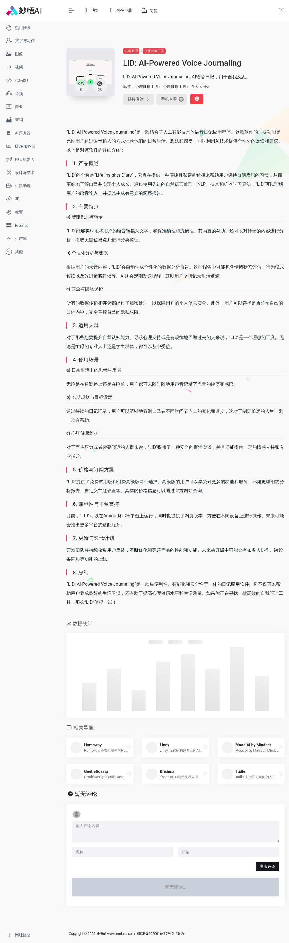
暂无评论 (86, 794)
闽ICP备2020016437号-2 (155, 934)
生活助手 (199, 86)
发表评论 (267, 866)
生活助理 (131, 51)
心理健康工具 (154, 51)
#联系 (180, 934)
